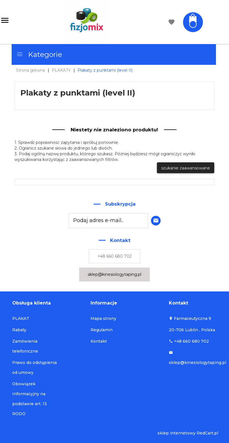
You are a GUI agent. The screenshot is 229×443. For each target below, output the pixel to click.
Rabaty (19, 329)
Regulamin (102, 329)
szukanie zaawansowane (185, 168)
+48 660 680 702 (114, 256)
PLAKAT (20, 318)
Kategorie (39, 54)
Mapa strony (103, 318)
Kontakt (99, 341)
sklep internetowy (176, 433)
